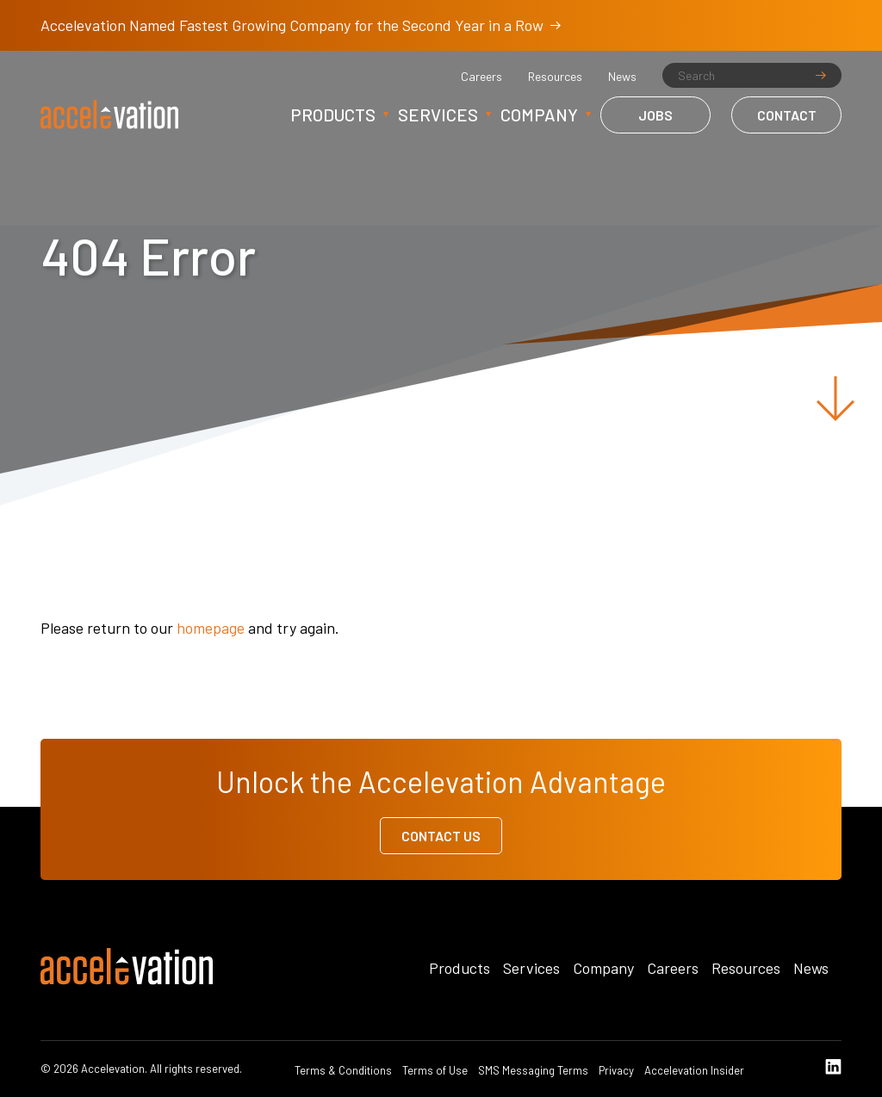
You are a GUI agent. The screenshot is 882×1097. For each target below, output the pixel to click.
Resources (555, 77)
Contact (787, 115)
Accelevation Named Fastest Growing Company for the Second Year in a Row (300, 24)
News (622, 77)
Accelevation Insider (694, 1070)
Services (438, 114)
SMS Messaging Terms (533, 1070)
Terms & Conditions (343, 1070)
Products (333, 114)
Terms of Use (435, 1070)
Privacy (616, 1070)
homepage (211, 627)
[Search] (752, 75)
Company (539, 114)
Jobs (655, 115)
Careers (481, 77)
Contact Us (441, 835)
